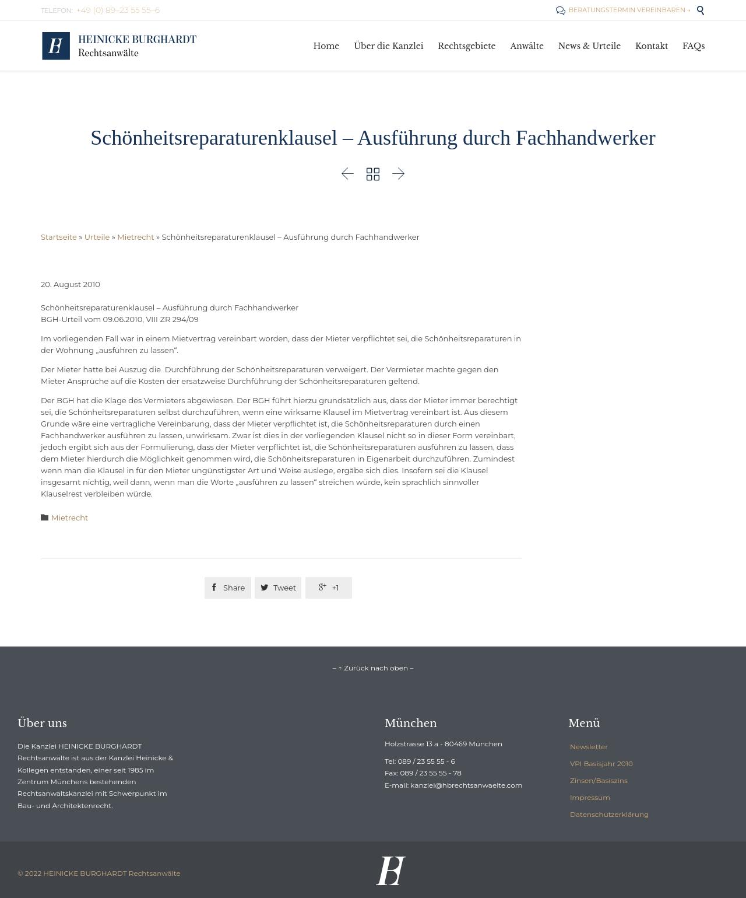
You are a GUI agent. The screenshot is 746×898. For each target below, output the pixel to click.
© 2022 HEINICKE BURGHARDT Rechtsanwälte (99, 873)
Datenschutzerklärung (609, 814)
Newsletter (589, 746)
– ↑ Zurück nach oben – (373, 667)
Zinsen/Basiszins (599, 780)
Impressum (590, 797)
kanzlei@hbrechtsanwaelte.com (466, 785)
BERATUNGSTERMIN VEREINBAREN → (623, 10)
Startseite (59, 237)
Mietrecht (135, 237)
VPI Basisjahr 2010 (601, 763)
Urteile (97, 237)
